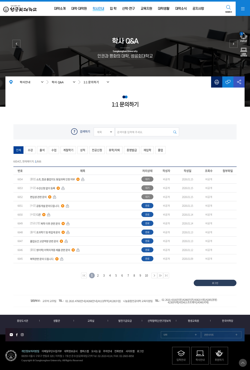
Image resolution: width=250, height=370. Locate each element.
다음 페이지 (154, 275)
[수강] (47, 188)
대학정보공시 (70, 351)
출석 (42, 150)
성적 (82, 150)
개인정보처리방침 (30, 351)
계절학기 (68, 150)
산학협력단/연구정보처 (159, 321)
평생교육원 (193, 321)
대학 (165, 334)
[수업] (40, 214)
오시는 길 (96, 351)
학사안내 (25, 82)
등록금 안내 (16, 44)
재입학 (147, 150)
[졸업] (57, 179)
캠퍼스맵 (84, 351)
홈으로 (11, 82)
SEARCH (228, 12)
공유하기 (239, 82)
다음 (160, 275)
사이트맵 (130, 351)
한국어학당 (227, 321)
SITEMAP (243, 9)
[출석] (50, 232)
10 (146, 275)
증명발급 (132, 150)
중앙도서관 (22, 321)
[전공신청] (50, 223)
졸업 (160, 150)
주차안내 (107, 351)
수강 (30, 150)
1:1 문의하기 (91, 82)
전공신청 (97, 150)
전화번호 (118, 351)
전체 (18, 150)
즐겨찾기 (227, 82)
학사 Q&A (58, 82)
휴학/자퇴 (114, 150)
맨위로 (243, 363)
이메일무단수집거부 (52, 351)
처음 (84, 275)
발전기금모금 (125, 321)
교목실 (91, 321)
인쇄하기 (216, 82)
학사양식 (234, 44)
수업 (53, 150)
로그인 (140, 351)
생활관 (56, 321)
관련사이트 (209, 334)
